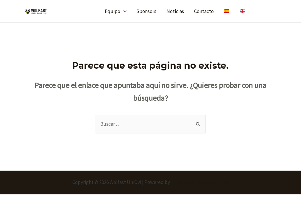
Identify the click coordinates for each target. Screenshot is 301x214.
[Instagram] (273, 11)
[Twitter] (261, 11)
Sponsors (146, 11)
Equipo (112, 11)
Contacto (204, 11)
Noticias (175, 11)
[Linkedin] (286, 11)
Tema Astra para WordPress (200, 182)
